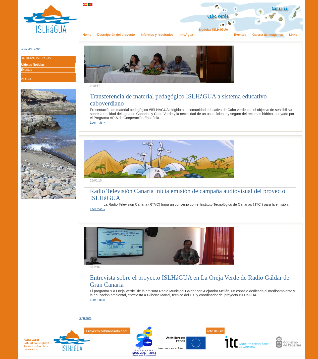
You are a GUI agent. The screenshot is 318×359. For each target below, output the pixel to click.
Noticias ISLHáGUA (30, 49)
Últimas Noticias (32, 64)
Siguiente (85, 318)
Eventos (26, 69)
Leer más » (97, 122)
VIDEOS (26, 79)
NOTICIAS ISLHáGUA (36, 58)
